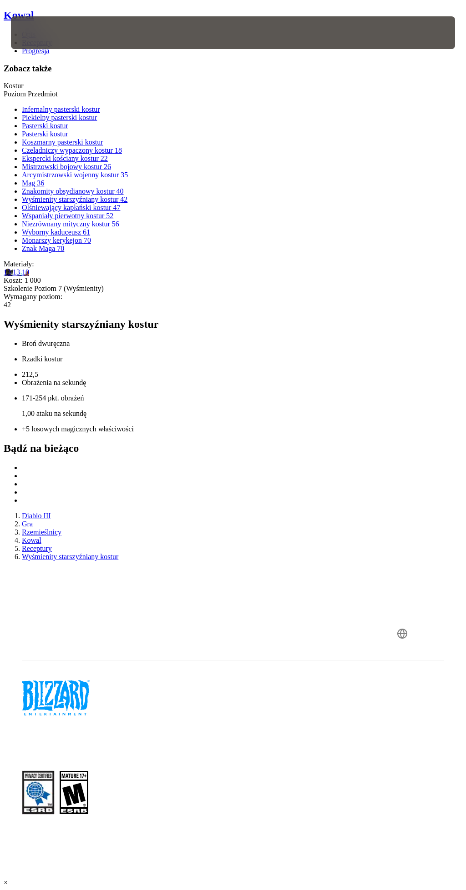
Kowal (19, 15)
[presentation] (38, 32)
